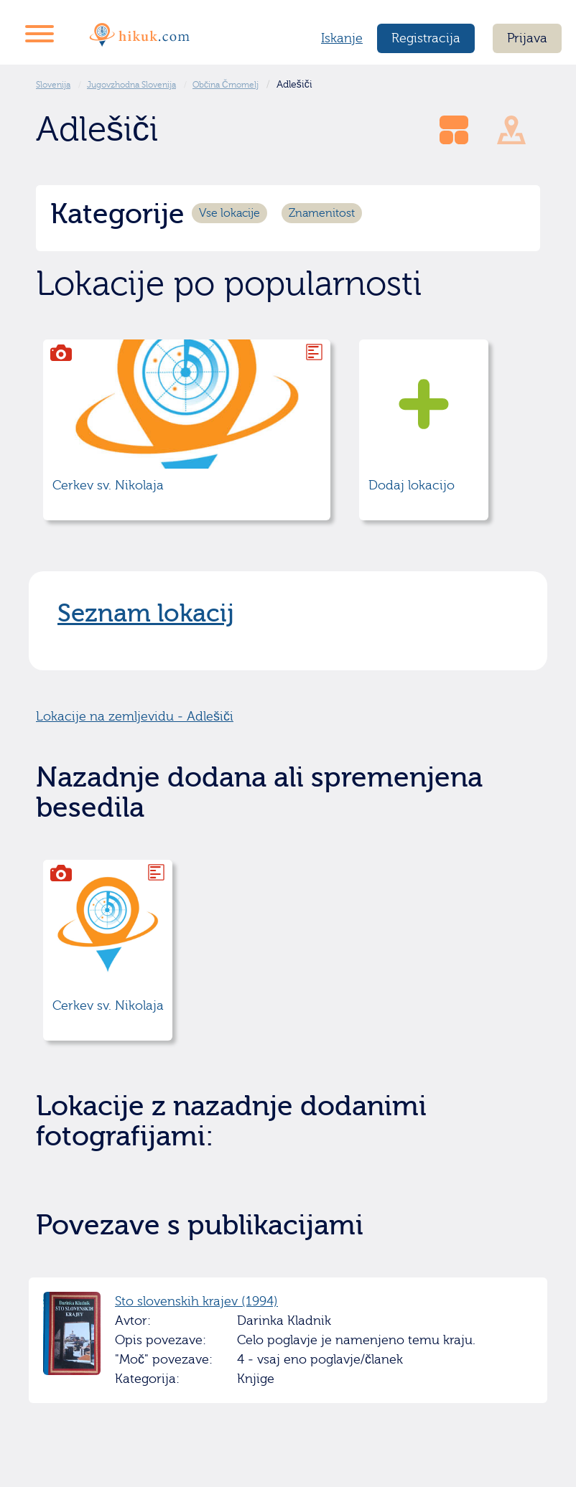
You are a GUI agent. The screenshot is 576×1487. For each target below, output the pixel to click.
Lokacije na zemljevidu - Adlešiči (134, 716)
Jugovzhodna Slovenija (131, 85)
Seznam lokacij (145, 613)
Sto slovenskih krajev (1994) (196, 1301)
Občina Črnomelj (225, 85)
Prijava (527, 38)
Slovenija (53, 85)
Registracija (425, 38)
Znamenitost (322, 213)
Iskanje (342, 38)
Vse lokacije (229, 213)
